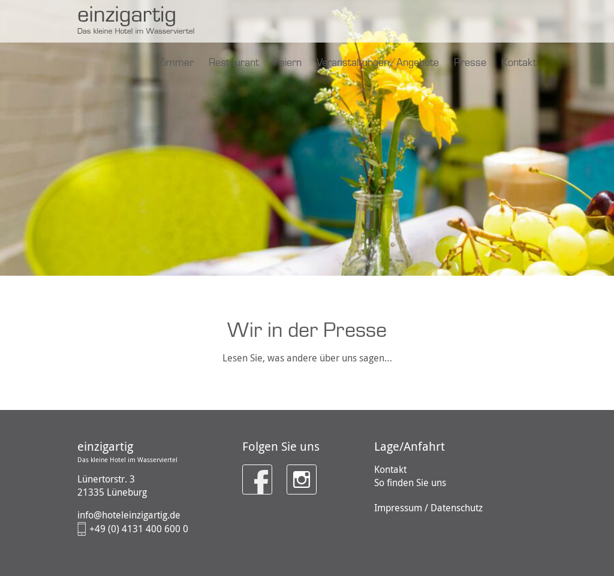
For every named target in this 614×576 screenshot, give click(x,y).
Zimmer (176, 62)
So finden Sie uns (410, 482)
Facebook (252, 471)
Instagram (298, 471)
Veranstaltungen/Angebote (378, 62)
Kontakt (519, 62)
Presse (470, 62)
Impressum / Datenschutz (428, 507)
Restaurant (234, 62)
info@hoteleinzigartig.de (128, 514)
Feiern (288, 62)
